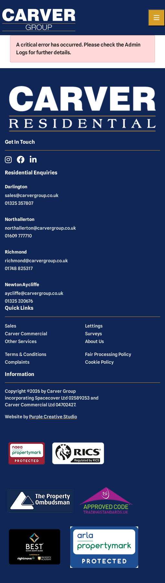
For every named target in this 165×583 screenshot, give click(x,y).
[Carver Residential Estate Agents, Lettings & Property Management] (39, 17)
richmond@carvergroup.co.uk (36, 260)
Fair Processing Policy (108, 354)
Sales (10, 325)
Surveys (93, 333)
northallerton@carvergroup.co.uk (40, 228)
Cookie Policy (99, 362)
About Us (94, 341)
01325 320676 (19, 301)
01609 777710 (18, 235)
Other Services (21, 341)
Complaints (17, 362)
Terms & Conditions (25, 354)
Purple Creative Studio (53, 416)
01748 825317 (19, 268)
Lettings (94, 325)
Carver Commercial (26, 333)
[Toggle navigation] (156, 17)
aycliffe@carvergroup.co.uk (34, 293)
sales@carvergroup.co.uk (32, 195)
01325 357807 (19, 203)
